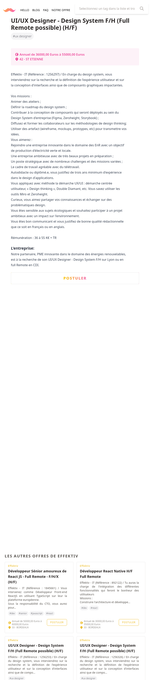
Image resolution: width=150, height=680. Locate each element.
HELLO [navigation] (24, 10)
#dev (12, 613)
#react (49, 613)
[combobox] (108, 8)
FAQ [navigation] (45, 10)
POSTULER (75, 278)
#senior (23, 613)
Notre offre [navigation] (61, 10)
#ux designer (22, 36)
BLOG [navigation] (36, 10)
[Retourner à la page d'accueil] (9, 10)
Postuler (57, 622)
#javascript (36, 613)
